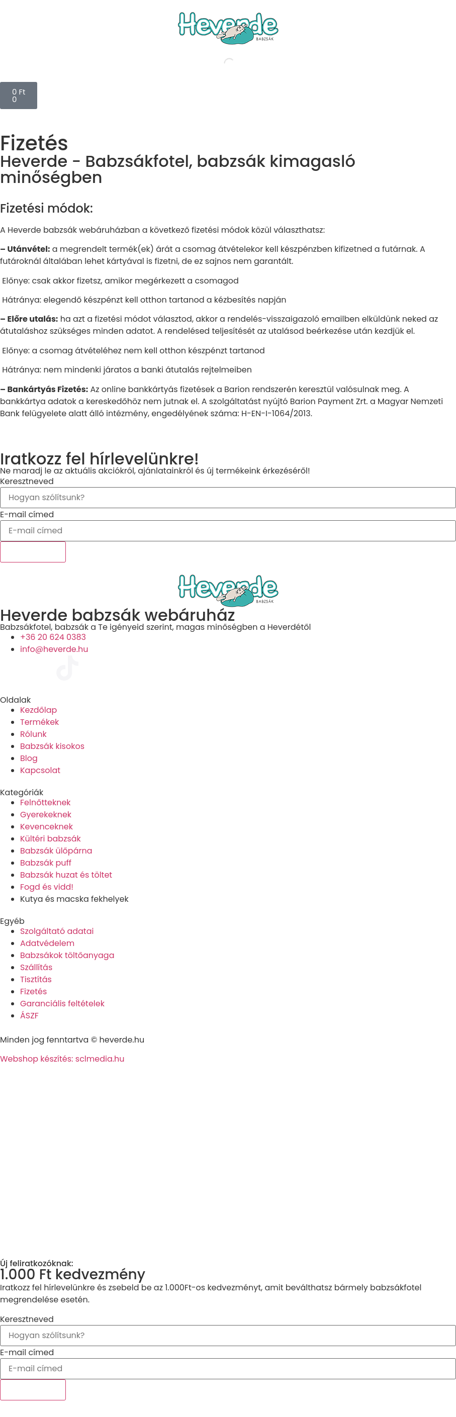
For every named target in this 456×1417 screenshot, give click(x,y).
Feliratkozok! (33, 551)
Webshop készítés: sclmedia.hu (62, 1059)
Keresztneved (27, 482)
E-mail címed (27, 515)
